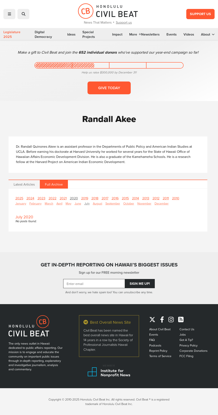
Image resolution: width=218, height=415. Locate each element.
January (20, 203)
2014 (135, 198)
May (68, 203)
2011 (166, 198)
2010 (175, 198)
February (35, 203)
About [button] (208, 34)
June (78, 203)
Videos (189, 34)
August (97, 203)
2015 (125, 198)
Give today (109, 87)
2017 (105, 198)
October (128, 203)
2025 (19, 198)
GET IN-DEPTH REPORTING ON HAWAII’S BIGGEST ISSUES (109, 264)
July (87, 203)
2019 (84, 198)
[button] (9, 14)
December (162, 203)
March (49, 203)
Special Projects (88, 34)
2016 (115, 198)
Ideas (71, 34)
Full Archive (54, 184)
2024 (30, 198)
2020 (74, 198)
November (144, 203)
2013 (145, 198)
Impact (117, 34)
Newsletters (150, 34)
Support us (124, 22)
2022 (52, 198)
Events (171, 34)
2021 (63, 198)
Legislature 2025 (11, 34)
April (59, 203)
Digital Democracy (43, 34)
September (112, 203)
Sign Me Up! (140, 283)
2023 (41, 198)
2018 (94, 198)
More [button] (135, 34)
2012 (155, 198)
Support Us (200, 13)
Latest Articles (24, 184)
